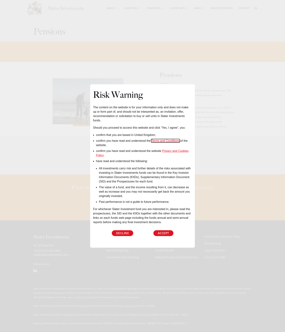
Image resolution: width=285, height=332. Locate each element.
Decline (122, 233)
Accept (163, 233)
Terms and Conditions (165, 140)
